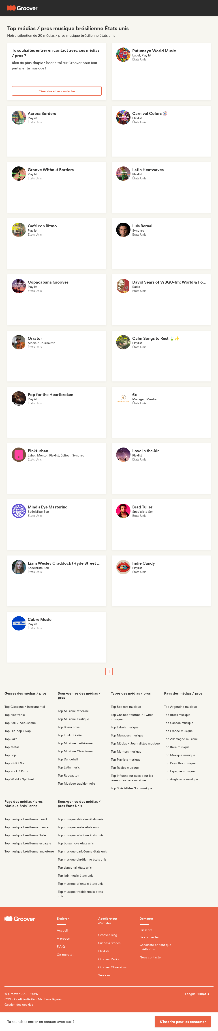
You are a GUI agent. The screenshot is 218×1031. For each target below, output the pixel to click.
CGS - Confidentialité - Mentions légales (33, 999)
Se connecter (149, 937)
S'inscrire (146, 930)
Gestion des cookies (18, 1004)
